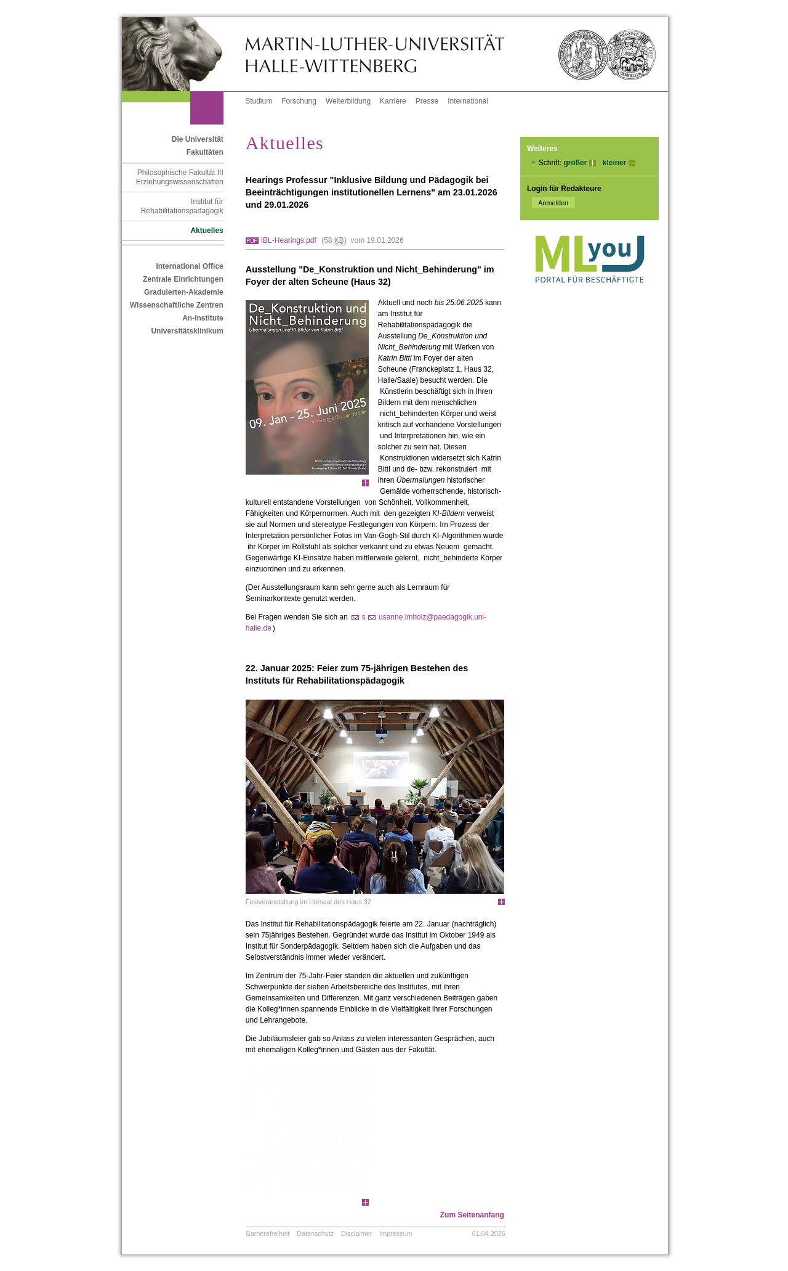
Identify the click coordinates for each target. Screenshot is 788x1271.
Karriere (393, 101)
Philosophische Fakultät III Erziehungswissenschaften (179, 177)
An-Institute (202, 318)
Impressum (395, 1233)
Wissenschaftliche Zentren (176, 305)
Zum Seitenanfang (472, 1215)
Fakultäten (205, 152)
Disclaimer (356, 1233)
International (468, 101)
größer (575, 162)
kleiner (615, 162)
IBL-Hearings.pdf (288, 240)
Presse (427, 101)
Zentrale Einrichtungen (183, 279)
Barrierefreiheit (268, 1233)
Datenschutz (315, 1233)
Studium (258, 101)
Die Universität (197, 139)
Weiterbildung (348, 101)
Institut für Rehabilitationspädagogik (182, 206)
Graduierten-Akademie (183, 292)
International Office (189, 266)
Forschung (298, 101)
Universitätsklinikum (187, 331)
